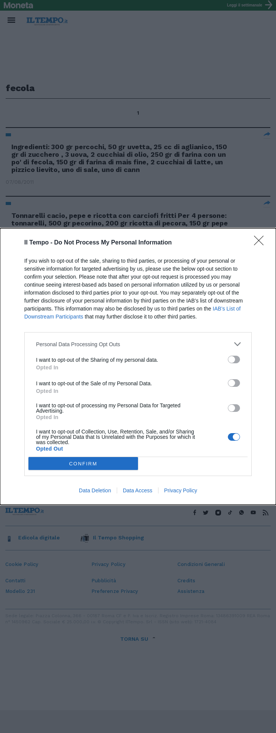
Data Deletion (95, 490)
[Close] (261, 243)
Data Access (137, 490)
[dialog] (138, 366)
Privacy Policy (180, 490)
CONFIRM (83, 464)
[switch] (234, 359)
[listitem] (138, 344)
